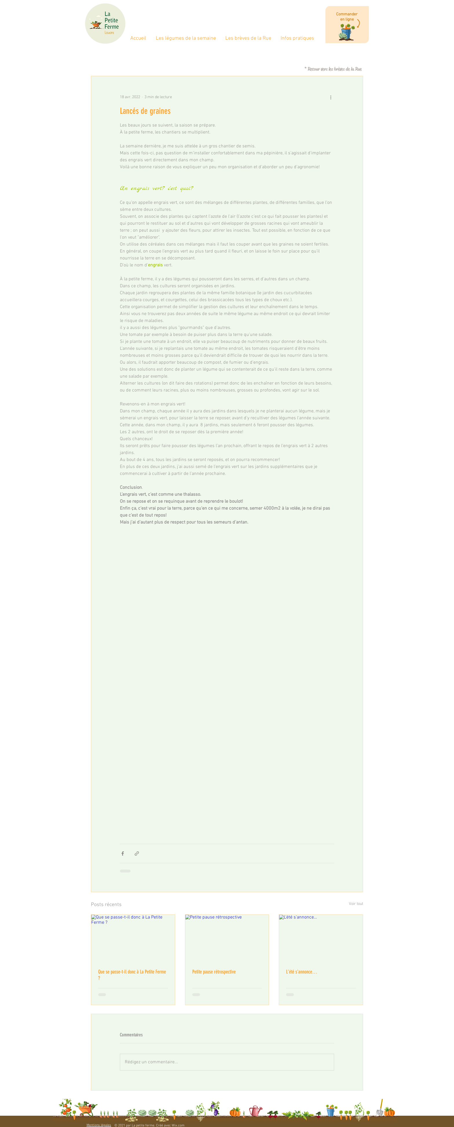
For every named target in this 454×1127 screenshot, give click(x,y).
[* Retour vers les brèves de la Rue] (333, 69)
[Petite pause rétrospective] (227, 938)
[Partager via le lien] (137, 853)
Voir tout (356, 903)
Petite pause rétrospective (214, 972)
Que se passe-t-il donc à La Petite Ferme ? (132, 975)
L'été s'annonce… (301, 972)
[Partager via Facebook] (122, 853)
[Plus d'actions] (330, 97)
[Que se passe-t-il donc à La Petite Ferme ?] (133, 938)
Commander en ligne (347, 17)
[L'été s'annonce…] (321, 938)
